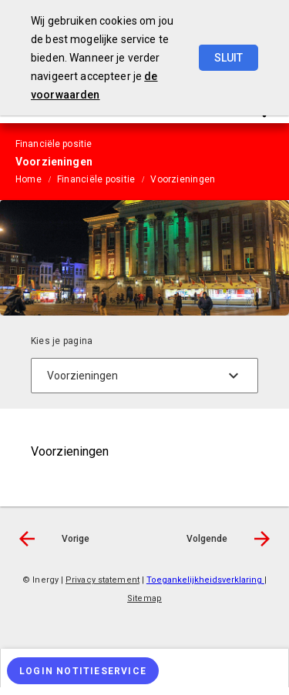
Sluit (228, 58)
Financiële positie (96, 179)
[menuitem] (36, 178)
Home (28, 179)
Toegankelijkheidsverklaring (205, 580)
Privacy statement (102, 580)
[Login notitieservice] (83, 671)
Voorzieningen (182, 179)
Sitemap (144, 598)
